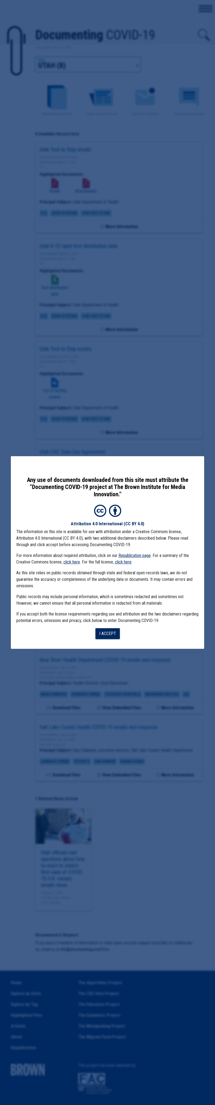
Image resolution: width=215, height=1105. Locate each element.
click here (71, 562)
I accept (107, 633)
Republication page (134, 555)
